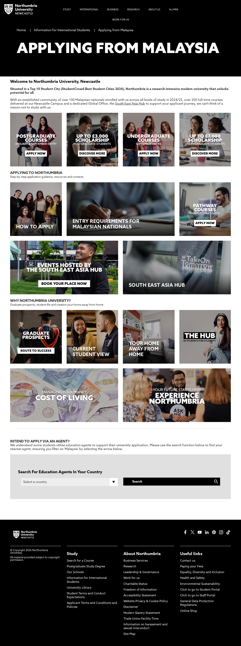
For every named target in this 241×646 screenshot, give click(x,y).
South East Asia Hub (130, 103)
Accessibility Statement (139, 595)
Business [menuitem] (113, 10)
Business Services (135, 560)
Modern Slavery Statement (141, 613)
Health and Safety (192, 578)
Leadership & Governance (141, 572)
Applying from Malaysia (115, 30)
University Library (79, 587)
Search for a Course (80, 560)
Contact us (187, 560)
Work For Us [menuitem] (120, 20)
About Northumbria (142, 554)
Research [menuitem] (133, 10)
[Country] (69, 482)
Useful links (191, 554)
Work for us (131, 578)
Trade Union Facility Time (140, 618)
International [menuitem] (89, 10)
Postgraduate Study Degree (86, 566)
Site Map (129, 634)
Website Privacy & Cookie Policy (145, 601)
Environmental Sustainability (200, 584)
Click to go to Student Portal (200, 589)
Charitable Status (135, 584)
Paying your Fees (191, 566)
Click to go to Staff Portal (197, 595)
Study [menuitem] (67, 10)
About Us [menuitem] (154, 10)
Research (129, 566)
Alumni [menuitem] (173, 10)
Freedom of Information (140, 589)
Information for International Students (62, 30)
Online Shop (188, 611)
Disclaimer (130, 607)
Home (21, 30)
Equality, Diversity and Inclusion (202, 572)
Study (72, 554)
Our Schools (75, 572)
